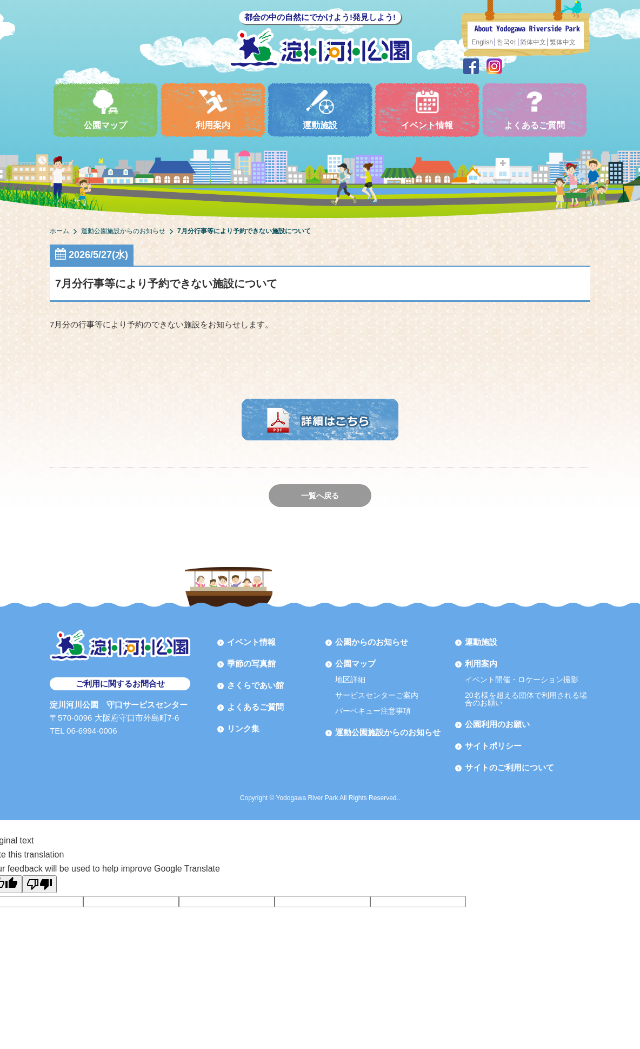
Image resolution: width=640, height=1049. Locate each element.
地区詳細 (350, 679)
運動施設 (320, 109)
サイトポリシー (493, 745)
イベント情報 (427, 109)
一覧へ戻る (320, 495)
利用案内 (213, 109)
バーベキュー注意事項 (373, 711)
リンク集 (243, 728)
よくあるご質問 (534, 109)
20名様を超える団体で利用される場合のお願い (526, 699)
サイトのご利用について (509, 767)
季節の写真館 (251, 663)
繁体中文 (563, 42)
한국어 (506, 42)
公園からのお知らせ (371, 641)
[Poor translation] (39, 884)
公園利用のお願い (497, 724)
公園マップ (105, 109)
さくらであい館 (255, 685)
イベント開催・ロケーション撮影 (521, 679)
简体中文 (533, 42)
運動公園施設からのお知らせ (388, 732)
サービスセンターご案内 (376, 695)
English (482, 42)
